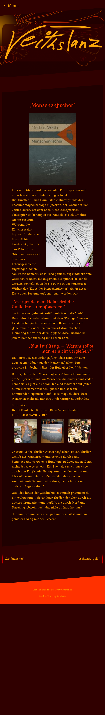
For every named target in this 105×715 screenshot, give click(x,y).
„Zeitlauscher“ (14, 558)
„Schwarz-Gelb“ (89, 558)
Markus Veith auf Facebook (52, 596)
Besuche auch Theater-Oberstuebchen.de (52, 589)
